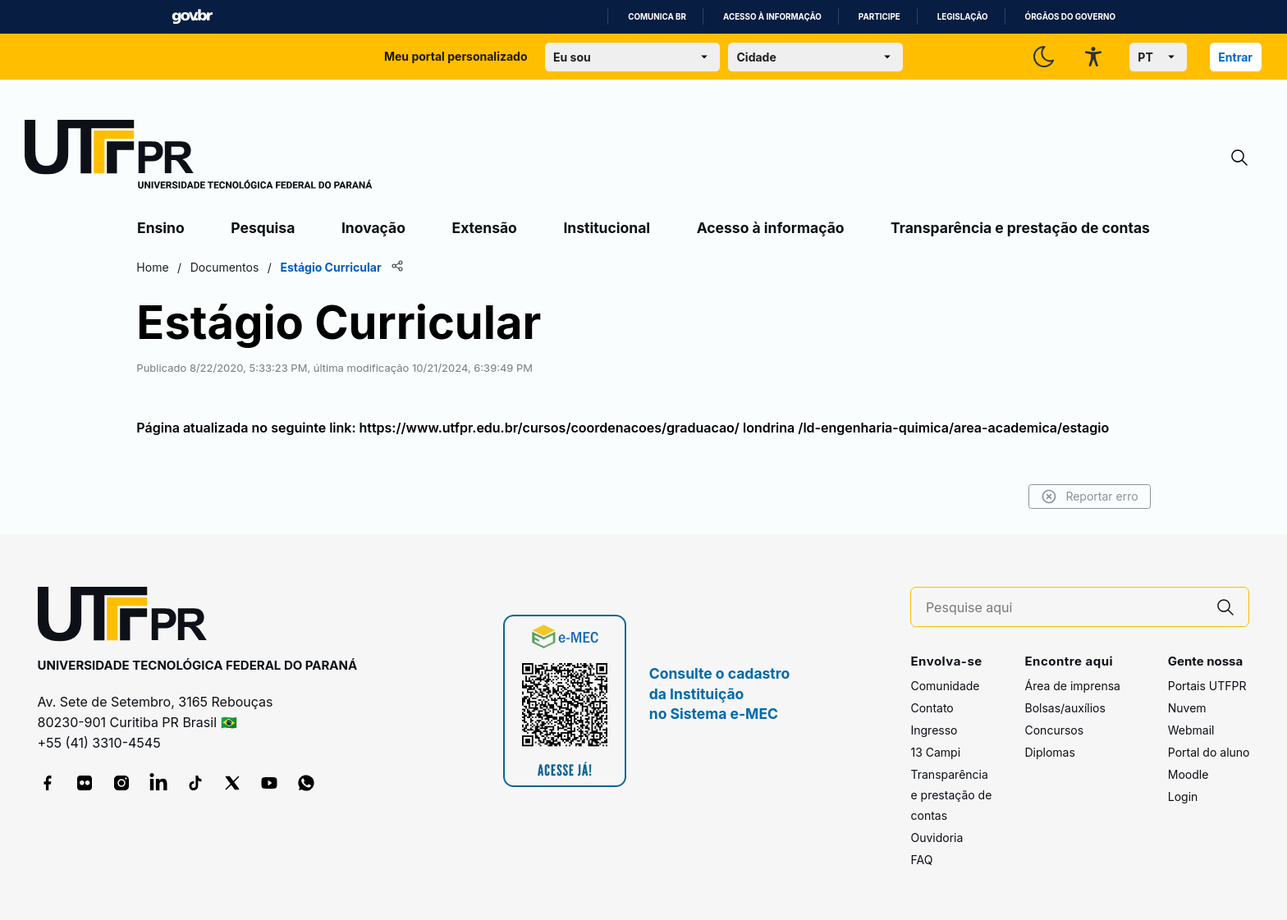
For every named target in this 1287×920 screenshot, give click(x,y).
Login (1183, 796)
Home (155, 267)
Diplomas (1049, 752)
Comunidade (944, 686)
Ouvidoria (936, 837)
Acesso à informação (772, 16)
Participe (879, 16)
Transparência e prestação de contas (1020, 227)
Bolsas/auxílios (1064, 708)
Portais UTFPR (1207, 686)
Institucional (606, 227)
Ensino (161, 227)
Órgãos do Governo (1070, 16)
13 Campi (935, 752)
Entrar (1235, 57)
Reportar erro (1087, 496)
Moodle (1188, 774)
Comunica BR (657, 16)
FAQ (921, 860)
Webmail (1191, 730)
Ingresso (933, 730)
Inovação (373, 227)
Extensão (484, 227)
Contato (931, 708)
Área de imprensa (1072, 686)
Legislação (962, 16)
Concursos (1053, 730)
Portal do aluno (1209, 752)
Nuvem (1187, 708)
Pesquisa (263, 227)
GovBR (192, 17)
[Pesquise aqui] (1064, 607)
